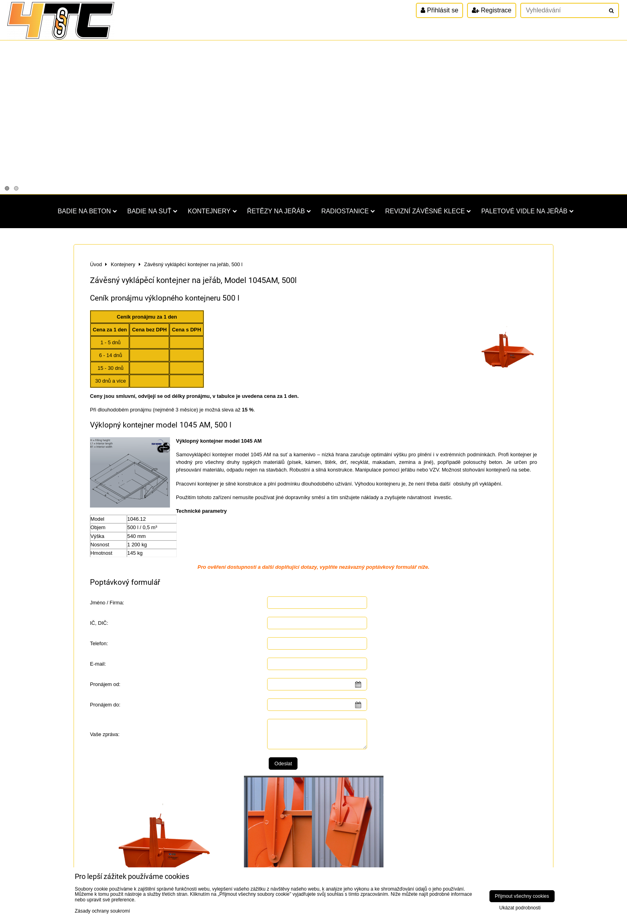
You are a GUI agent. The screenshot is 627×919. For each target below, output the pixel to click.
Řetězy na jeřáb (279, 211)
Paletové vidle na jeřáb (527, 211)
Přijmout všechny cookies (522, 896)
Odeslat (283, 763)
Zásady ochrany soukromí (102, 911)
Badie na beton (87, 211)
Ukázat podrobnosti (520, 908)
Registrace (491, 10)
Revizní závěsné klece (428, 211)
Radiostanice (348, 211)
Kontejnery (212, 211)
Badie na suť (152, 211)
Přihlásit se (439, 10)
